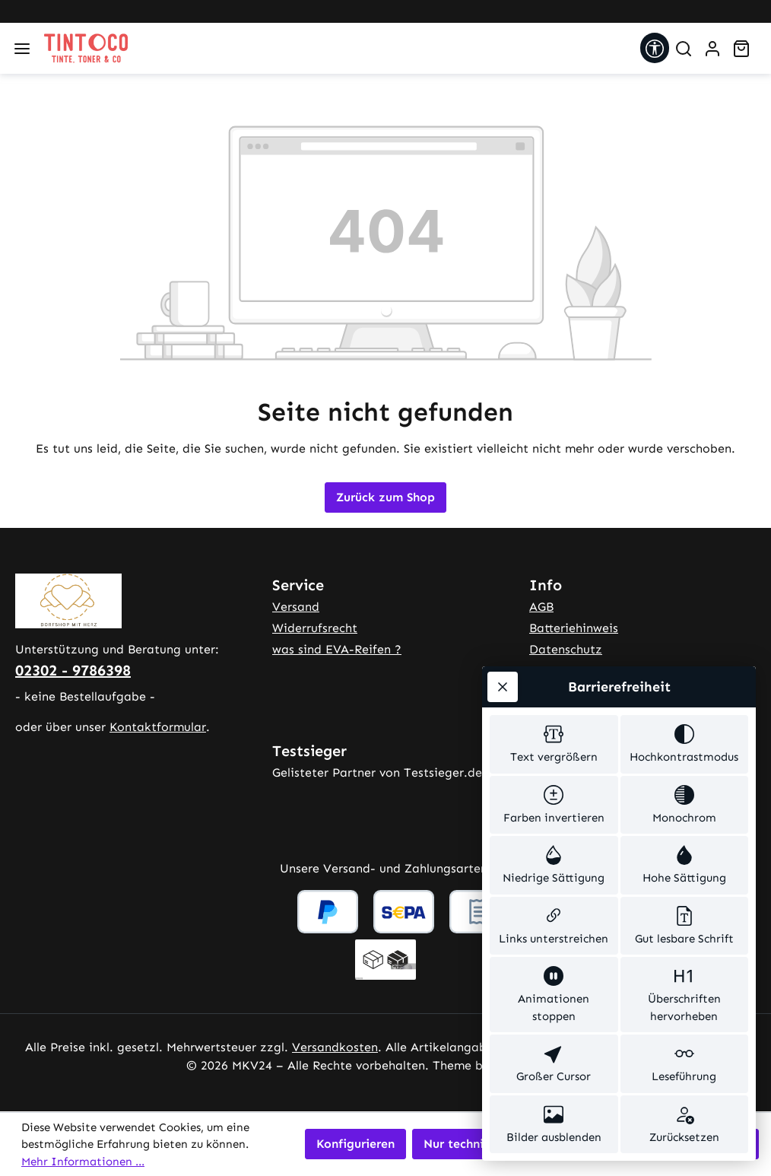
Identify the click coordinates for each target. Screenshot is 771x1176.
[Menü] (22, 49)
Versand (295, 606)
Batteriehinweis (573, 628)
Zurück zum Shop (385, 497)
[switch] (554, 744)
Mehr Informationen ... (82, 1161)
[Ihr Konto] (712, 49)
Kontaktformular (157, 727)
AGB (541, 606)
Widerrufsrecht (314, 628)
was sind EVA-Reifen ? (336, 649)
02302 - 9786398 (73, 670)
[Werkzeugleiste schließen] (502, 687)
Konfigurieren (355, 1143)
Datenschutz (565, 649)
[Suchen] (683, 49)
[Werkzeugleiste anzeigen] (654, 48)
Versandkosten (335, 1047)
